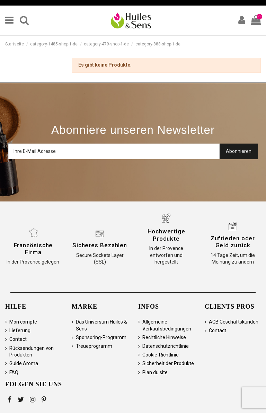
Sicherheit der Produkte (168, 363)
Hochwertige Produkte (166, 235)
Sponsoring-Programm (101, 337)
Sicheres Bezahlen (99, 245)
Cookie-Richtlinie (160, 355)
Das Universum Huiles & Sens (101, 325)
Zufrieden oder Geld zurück (233, 242)
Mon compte (23, 322)
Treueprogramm (94, 346)
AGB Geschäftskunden (233, 322)
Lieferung (19, 330)
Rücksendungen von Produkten (31, 351)
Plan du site (155, 372)
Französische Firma (33, 249)
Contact (18, 339)
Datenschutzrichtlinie (165, 346)
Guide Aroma (23, 363)
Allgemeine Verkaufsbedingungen (166, 325)
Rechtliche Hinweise (164, 337)
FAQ (13, 372)
